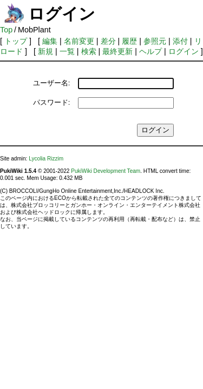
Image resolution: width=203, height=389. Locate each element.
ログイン (183, 51)
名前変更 (79, 41)
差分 (108, 41)
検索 (88, 51)
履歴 (129, 41)
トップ (15, 41)
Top (6, 29)
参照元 (154, 41)
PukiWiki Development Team (105, 171)
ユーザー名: (51, 83)
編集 (49, 41)
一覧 (67, 51)
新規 (45, 51)
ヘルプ (150, 51)
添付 (180, 41)
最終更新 (117, 51)
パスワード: (51, 102)
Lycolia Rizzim (46, 159)
